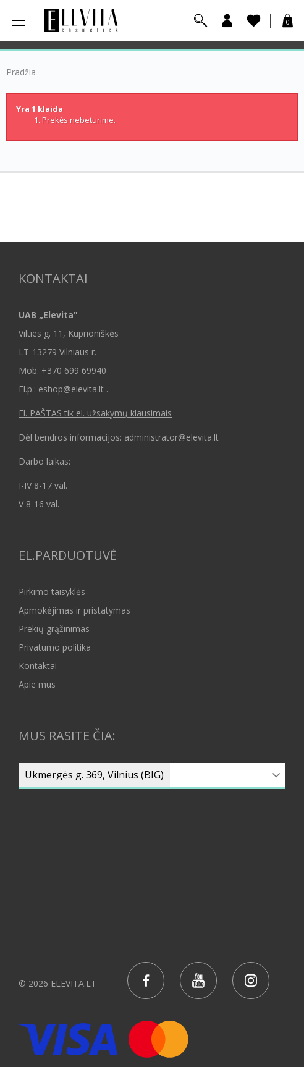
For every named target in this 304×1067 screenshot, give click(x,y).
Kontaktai (38, 666)
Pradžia (21, 72)
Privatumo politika (55, 647)
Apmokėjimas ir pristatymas (74, 610)
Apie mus (37, 684)
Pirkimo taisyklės (52, 591)
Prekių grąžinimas (54, 629)
